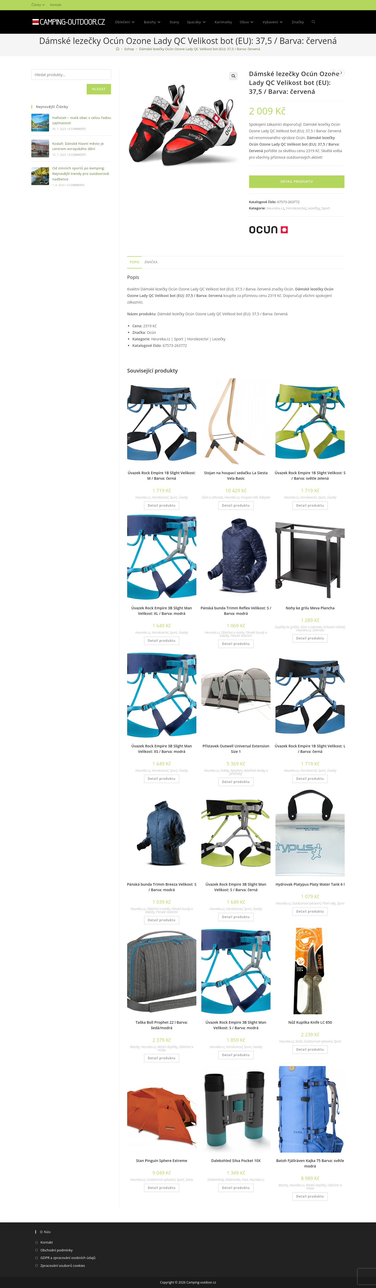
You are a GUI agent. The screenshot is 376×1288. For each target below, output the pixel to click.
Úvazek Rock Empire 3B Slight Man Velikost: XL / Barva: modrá (161, 610)
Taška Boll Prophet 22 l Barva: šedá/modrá (162, 1025)
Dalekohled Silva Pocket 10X (236, 1160)
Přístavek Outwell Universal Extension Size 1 (235, 748)
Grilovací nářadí (334, 627)
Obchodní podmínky (56, 1250)
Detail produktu (297, 181)
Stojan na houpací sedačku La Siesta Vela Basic (236, 475)
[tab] (134, 262)
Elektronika (232, 1179)
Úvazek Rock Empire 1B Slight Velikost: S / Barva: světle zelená (310, 475)
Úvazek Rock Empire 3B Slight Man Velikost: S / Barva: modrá (235, 1025)
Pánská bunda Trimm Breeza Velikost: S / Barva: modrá (161, 887)
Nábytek (264, 497)
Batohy (134, 1047)
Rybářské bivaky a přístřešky (249, 772)
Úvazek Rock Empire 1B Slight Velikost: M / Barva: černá (162, 475)
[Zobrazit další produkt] (341, 73)
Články (38, 5)
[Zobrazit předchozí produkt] (333, 73)
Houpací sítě (249, 497)
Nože (298, 1041)
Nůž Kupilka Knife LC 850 (310, 1022)
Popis (134, 262)
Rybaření (236, 770)
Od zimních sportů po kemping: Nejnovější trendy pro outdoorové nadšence (80, 173)
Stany (189, 1179)
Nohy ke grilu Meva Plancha (310, 607)
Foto (245, 1179)
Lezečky (313, 208)
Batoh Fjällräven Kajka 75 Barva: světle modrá (310, 1163)
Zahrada (318, 630)
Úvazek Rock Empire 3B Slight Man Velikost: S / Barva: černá (235, 887)
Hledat (99, 89)
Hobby (224, 770)
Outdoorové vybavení (306, 903)
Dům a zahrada (212, 497)
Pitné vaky (329, 903)
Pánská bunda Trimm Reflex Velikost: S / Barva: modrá (236, 610)
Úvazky (183, 497)
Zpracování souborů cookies (62, 1265)
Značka (150, 262)
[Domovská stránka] (117, 49)
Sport (325, 208)
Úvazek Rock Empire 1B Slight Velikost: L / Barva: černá (310, 748)
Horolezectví (296, 208)
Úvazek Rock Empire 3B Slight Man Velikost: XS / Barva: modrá (161, 748)
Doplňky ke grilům (287, 627)
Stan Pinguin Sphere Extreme (161, 1160)
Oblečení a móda (232, 632)
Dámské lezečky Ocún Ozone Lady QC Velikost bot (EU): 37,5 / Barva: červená (199, 49)
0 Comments (77, 129)
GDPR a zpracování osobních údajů (68, 1257)
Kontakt (55, 5)
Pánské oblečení (241, 635)
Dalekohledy (216, 1179)
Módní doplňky (167, 1047)
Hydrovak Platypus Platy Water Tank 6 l (310, 884)
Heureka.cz (275, 208)
